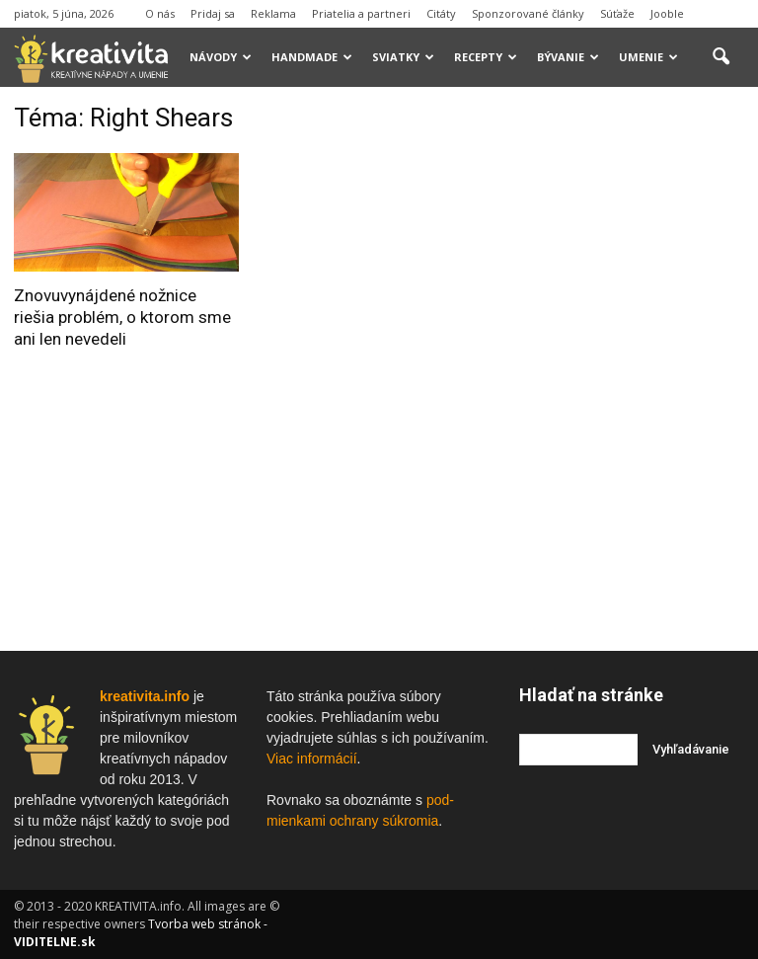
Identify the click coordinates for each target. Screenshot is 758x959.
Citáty (441, 13)
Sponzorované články (528, 13)
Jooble (667, 13)
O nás (160, 13)
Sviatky (403, 56)
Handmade (311, 56)
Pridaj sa (212, 13)
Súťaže (617, 13)
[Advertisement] (638, 201)
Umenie (648, 56)
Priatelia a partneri (361, 13)
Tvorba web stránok (204, 924)
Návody (221, 56)
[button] (720, 57)
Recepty (485, 56)
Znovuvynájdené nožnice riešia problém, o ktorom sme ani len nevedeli (122, 317)
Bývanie (568, 56)
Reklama (273, 13)
